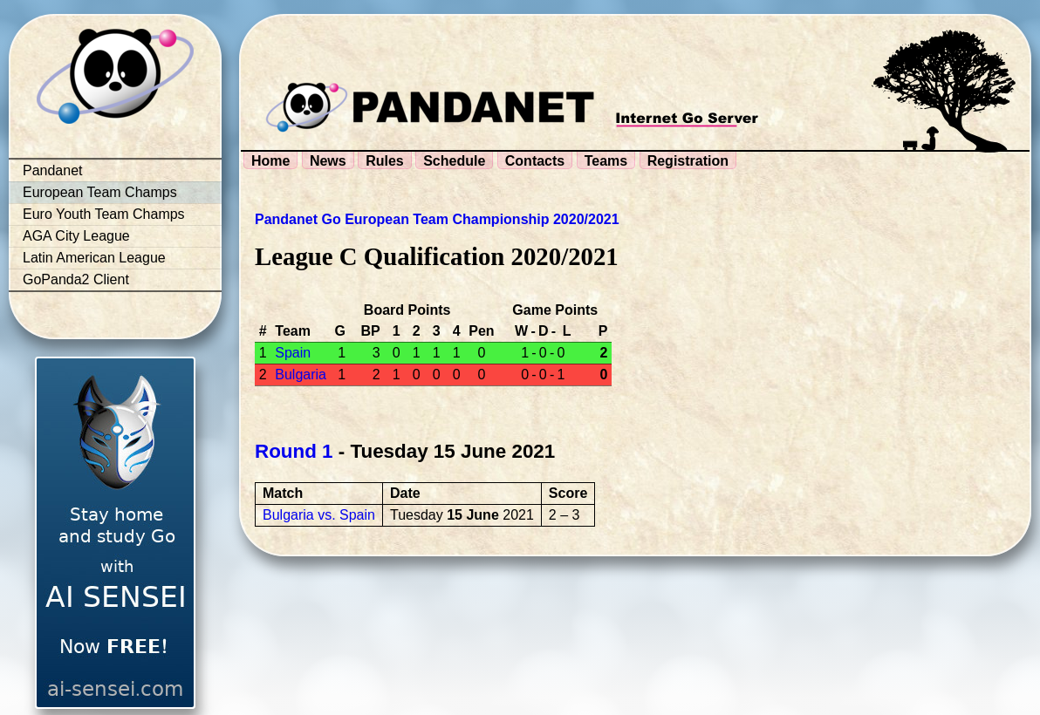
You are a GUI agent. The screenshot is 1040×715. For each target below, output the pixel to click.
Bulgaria (300, 374)
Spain (293, 352)
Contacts (534, 160)
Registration (688, 160)
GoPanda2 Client (76, 279)
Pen (481, 330)
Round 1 (294, 451)
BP (370, 330)
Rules (385, 160)
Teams (606, 160)
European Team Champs (100, 192)
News (328, 160)
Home (270, 160)
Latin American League (94, 257)
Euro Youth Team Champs (104, 214)
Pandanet (53, 170)
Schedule (454, 160)
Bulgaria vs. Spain (319, 514)
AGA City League (76, 235)
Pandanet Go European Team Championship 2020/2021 (437, 219)
